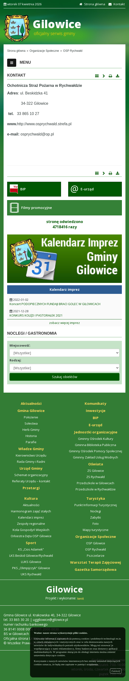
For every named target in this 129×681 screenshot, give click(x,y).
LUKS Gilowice (31, 562)
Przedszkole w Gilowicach (95, 483)
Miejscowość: (20, 345)
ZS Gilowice (95, 470)
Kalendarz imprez (31, 517)
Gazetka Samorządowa (95, 569)
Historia (31, 436)
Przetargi (31, 487)
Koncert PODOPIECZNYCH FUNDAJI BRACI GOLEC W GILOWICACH (55, 304)
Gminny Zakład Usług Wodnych (95, 457)
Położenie (31, 417)
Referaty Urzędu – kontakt (31, 481)
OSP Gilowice (95, 543)
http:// (21, 124)
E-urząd (87, 189)
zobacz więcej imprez (64, 323)
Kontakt (116, 4)
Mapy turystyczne (95, 530)
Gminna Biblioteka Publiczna (95, 445)
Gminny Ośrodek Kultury (95, 439)
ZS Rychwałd (95, 477)
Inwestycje (95, 410)
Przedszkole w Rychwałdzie (96, 489)
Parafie (31, 442)
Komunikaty (95, 403)
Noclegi (95, 511)
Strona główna (91, 4)
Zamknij (115, 671)
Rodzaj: (15, 360)
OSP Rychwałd (95, 549)
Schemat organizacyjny (31, 475)
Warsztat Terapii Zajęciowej (95, 562)
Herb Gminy (31, 429)
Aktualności (31, 403)
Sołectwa (31, 423)
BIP (23, 189)
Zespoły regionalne (31, 523)
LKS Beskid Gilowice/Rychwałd (31, 555)
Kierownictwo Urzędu (31, 455)
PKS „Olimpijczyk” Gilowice (31, 568)
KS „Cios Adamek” (31, 549)
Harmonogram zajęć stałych (31, 511)
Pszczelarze (95, 555)
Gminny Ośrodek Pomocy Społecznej (95, 451)
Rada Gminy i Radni (31, 461)
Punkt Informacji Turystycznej (95, 505)
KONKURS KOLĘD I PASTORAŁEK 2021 (36, 315)
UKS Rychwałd (31, 574)
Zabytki (95, 517)
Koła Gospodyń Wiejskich (31, 530)
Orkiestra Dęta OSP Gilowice (31, 536)
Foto (96, 523)
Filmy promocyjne (36, 207)
